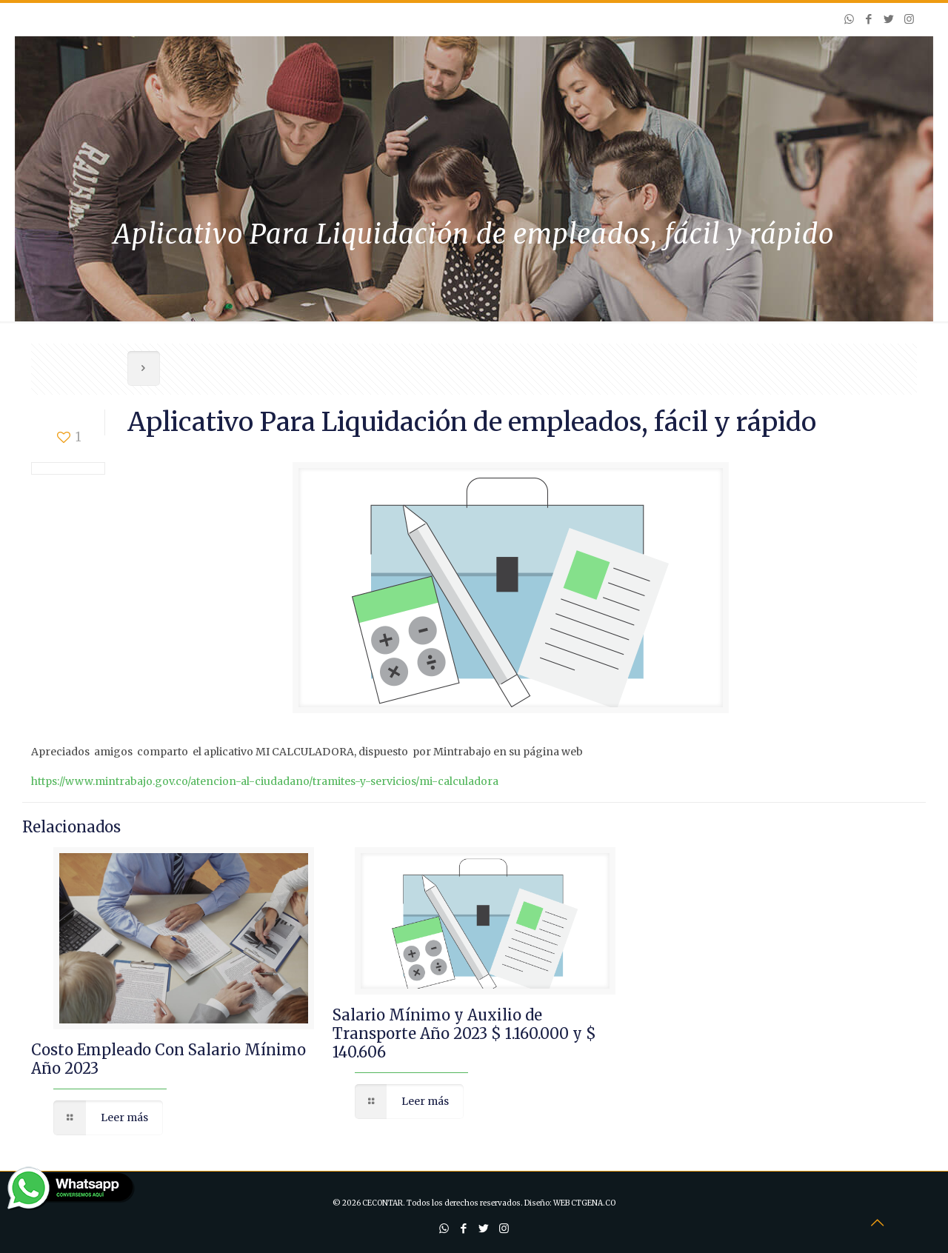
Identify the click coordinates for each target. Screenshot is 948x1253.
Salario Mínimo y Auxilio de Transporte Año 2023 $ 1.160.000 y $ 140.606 (464, 1033)
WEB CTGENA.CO (584, 1203)
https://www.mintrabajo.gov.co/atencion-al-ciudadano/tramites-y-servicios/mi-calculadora (264, 781)
